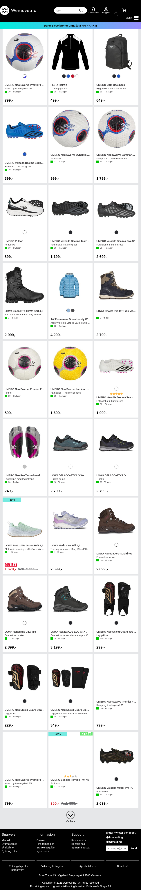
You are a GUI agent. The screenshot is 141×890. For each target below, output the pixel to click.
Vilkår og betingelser (53, 866)
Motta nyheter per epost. (121, 832)
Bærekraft (122, 866)
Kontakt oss (78, 843)
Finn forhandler (45, 843)
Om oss (41, 840)
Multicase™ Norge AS (98, 886)
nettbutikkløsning (65, 886)
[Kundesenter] (93, 9)
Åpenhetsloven (87, 866)
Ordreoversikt (9, 843)
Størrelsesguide (46, 847)
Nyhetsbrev (43, 851)
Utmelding (115, 841)
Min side (6, 840)
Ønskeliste (8, 847)
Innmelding (116, 837)
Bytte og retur (9, 851)
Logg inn (106, 9)
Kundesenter (78, 840)
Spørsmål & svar (80, 847)
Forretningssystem (40, 886)
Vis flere (70, 821)
